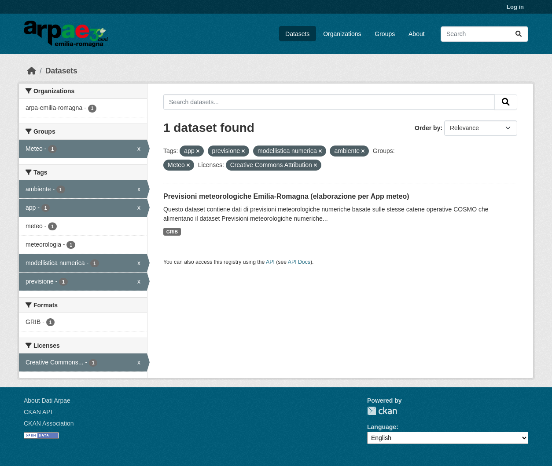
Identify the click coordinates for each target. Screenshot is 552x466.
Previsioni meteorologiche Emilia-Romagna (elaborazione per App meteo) (286, 196)
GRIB (172, 231)
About (416, 33)
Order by (427, 127)
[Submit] (518, 34)
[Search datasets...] (484, 34)
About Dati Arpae (47, 400)
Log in (515, 7)
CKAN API (38, 411)
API (270, 262)
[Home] (31, 70)
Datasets (297, 33)
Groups (385, 33)
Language (381, 426)
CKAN (382, 410)
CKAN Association (49, 423)
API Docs (299, 262)
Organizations (342, 33)
